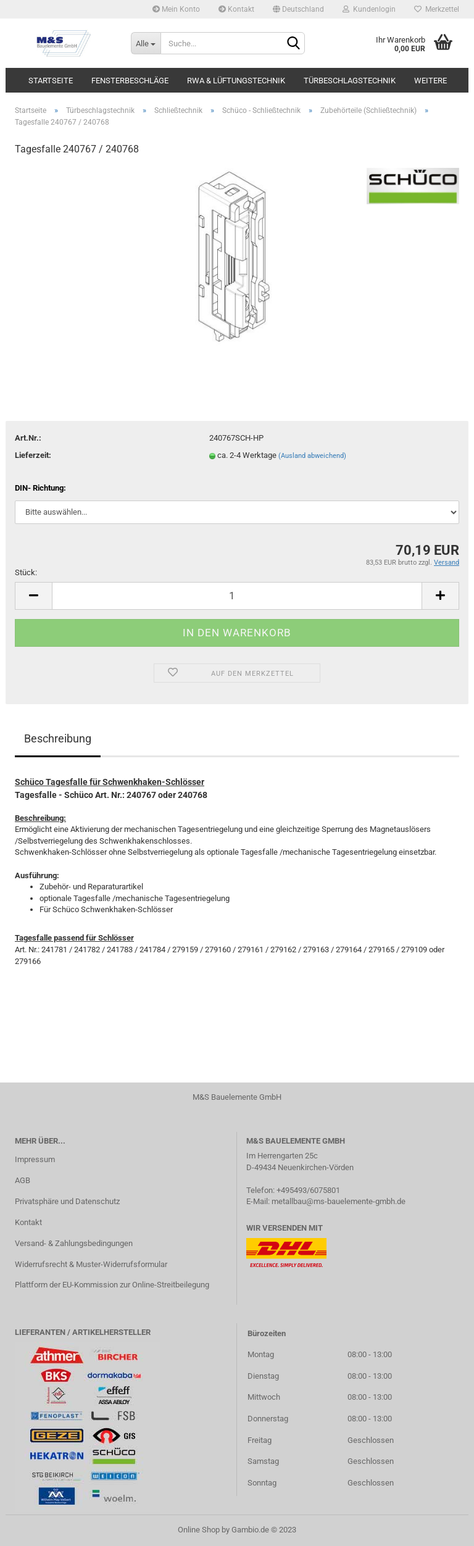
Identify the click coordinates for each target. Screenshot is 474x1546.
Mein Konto (176, 9)
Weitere (430, 80)
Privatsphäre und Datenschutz (67, 1201)
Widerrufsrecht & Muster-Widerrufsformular (91, 1264)
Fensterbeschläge (129, 80)
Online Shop (199, 1529)
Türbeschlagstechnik (350, 80)
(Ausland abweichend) (312, 456)
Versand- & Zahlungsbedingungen (74, 1243)
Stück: (26, 572)
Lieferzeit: (33, 455)
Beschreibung (57, 738)
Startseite (50, 80)
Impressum (35, 1159)
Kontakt (236, 9)
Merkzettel (436, 9)
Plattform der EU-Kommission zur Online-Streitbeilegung (112, 1284)
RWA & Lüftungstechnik (236, 80)
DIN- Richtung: (40, 487)
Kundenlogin (369, 9)
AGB (22, 1180)
